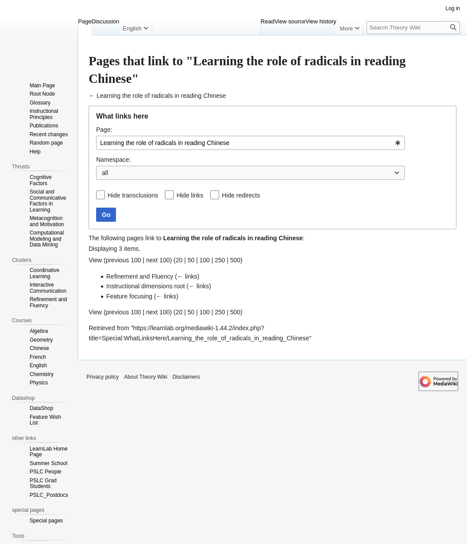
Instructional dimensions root (145, 286)
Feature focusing (129, 296)
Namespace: (113, 159)
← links (187, 276)
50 (190, 260)
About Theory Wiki (145, 377)
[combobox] (250, 143)
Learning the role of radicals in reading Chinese (161, 95)
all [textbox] (105, 172)
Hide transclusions (133, 195)
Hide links (189, 195)
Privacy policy (102, 377)
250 (220, 260)
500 (235, 260)
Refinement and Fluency (139, 276)
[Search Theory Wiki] (413, 27)
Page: (104, 129)
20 (179, 260)
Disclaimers (186, 377)
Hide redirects (241, 195)
